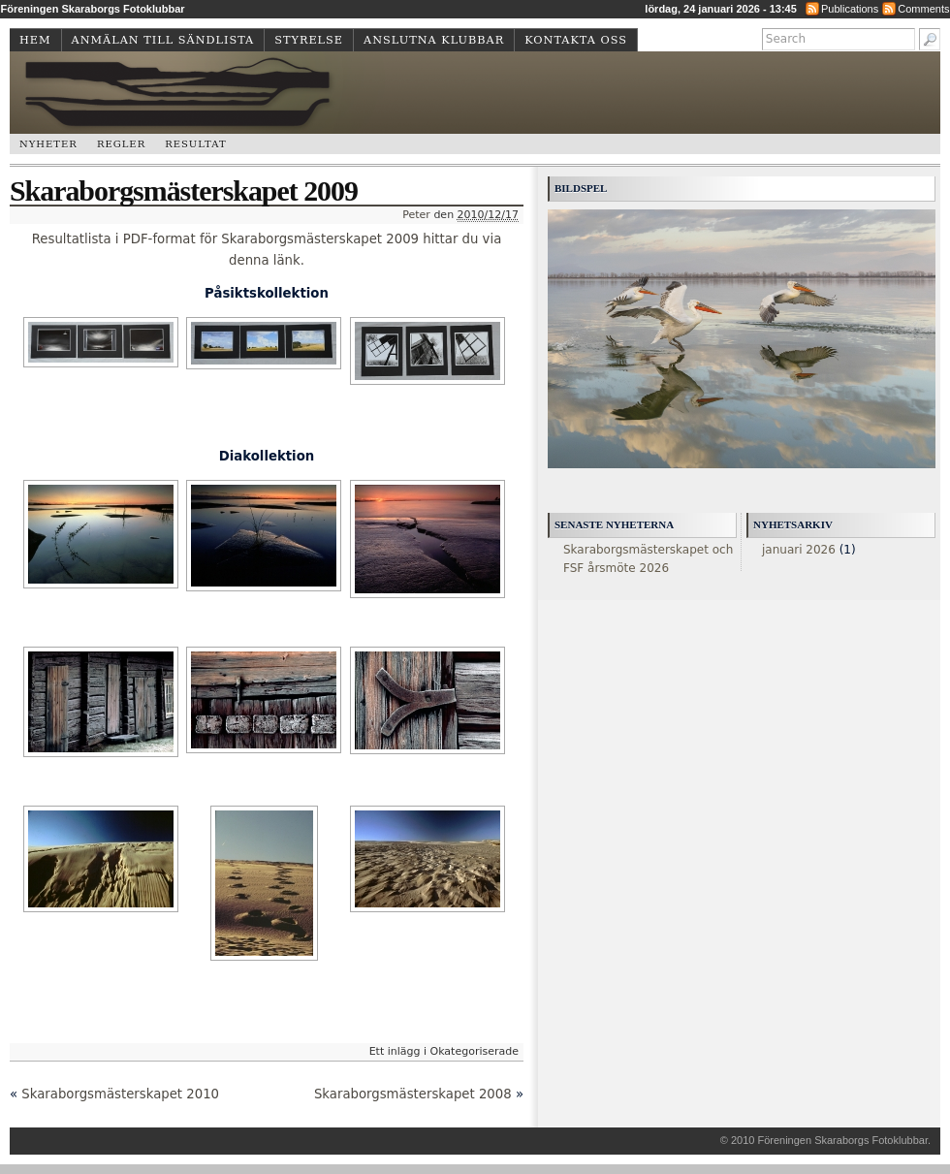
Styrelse (308, 40)
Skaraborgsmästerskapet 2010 (120, 1094)
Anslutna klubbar (434, 40)
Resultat (195, 144)
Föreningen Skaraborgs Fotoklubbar (842, 1140)
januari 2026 (799, 549)
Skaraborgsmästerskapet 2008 (413, 1094)
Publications (849, 9)
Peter (416, 214)
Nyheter (48, 144)
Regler (121, 144)
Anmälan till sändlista (163, 40)
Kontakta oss (575, 40)
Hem (35, 40)
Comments (923, 9)
